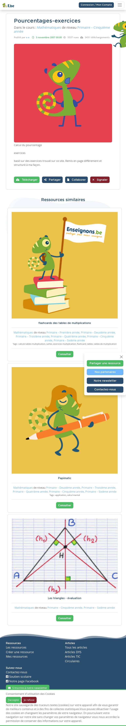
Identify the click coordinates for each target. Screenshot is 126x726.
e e (27, 37)
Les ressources (16, 647)
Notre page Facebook (22, 681)
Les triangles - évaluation (64, 598)
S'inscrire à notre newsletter (27, 688)
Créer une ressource (20, 652)
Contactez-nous (105, 389)
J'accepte (13, 700)
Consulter (64, 354)
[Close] (121, 357)
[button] (76, 180)
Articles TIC (72, 656)
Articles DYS (73, 652)
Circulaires (72, 661)
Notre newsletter (105, 380)
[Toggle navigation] (119, 5)
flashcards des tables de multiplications (64, 323)
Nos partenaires (105, 372)
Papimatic (64, 478)
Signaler (99, 180)
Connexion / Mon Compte (96, 5)
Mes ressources (17, 656)
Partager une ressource (105, 363)
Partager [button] (52, 180)
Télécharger (26, 180)
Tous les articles (76, 647)
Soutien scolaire (18, 677)
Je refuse (29, 700)
